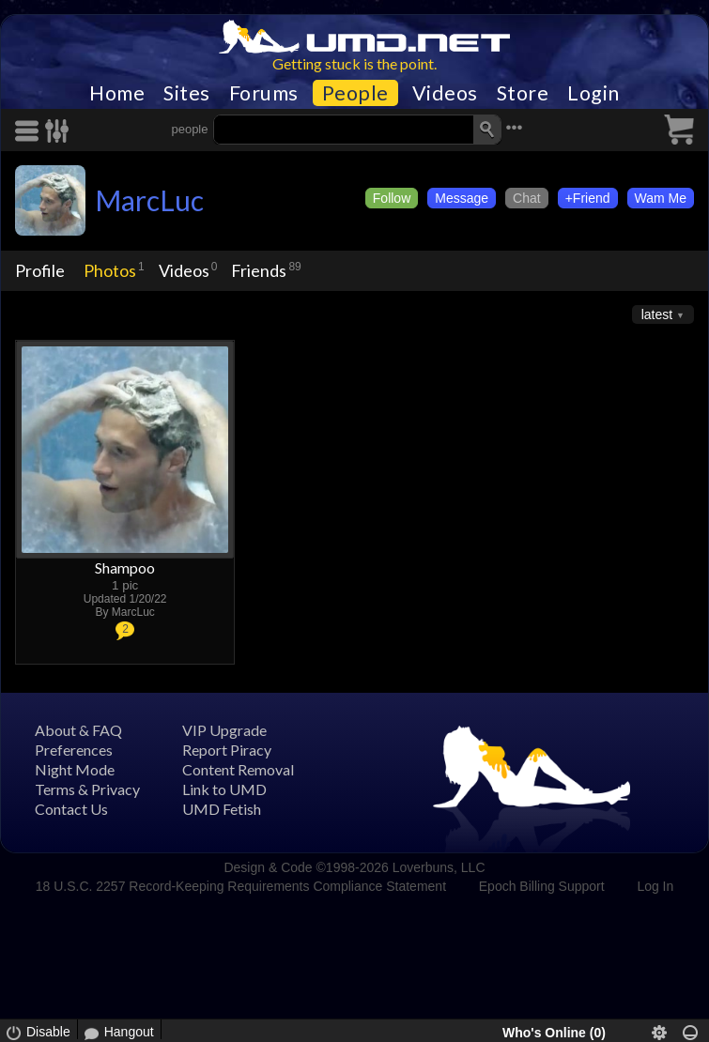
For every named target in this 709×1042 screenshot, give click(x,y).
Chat (527, 198)
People (355, 93)
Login (593, 93)
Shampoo (125, 567)
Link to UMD (224, 789)
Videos (445, 93)
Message (461, 198)
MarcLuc (149, 200)
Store (523, 93)
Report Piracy (226, 750)
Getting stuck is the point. (354, 63)
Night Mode (75, 769)
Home (117, 93)
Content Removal (238, 769)
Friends (258, 270)
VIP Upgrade (224, 730)
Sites (186, 93)
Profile (40, 270)
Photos (110, 270)
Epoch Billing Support (542, 886)
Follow (391, 198)
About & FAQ (78, 730)
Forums (264, 93)
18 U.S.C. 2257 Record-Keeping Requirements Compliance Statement (241, 886)
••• (514, 127)
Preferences (74, 750)
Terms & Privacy (87, 789)
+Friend (587, 198)
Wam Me (660, 198)
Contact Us (71, 809)
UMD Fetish (221, 809)
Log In (655, 886)
